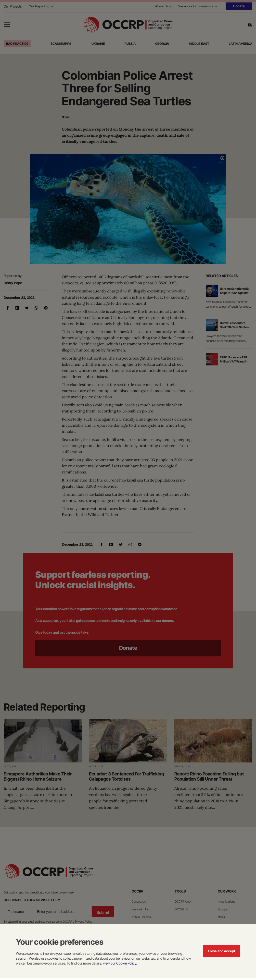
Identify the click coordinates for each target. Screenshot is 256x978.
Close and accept (221, 951)
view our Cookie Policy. (120, 963)
